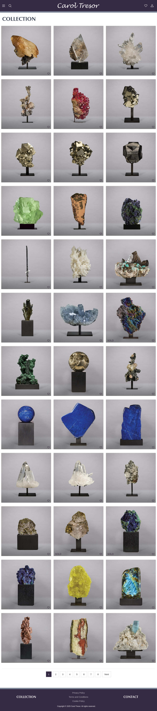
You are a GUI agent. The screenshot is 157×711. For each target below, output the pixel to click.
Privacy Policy (78, 693)
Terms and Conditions (78, 697)
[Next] (106, 674)
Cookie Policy (78, 701)
